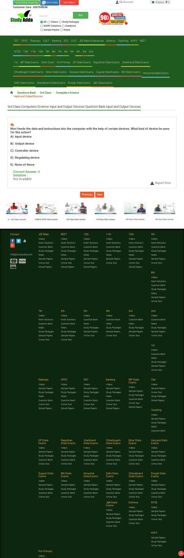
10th (40, 51)
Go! (80, 15)
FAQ (72, 475)
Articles (13, 471)
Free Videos (39, 471)
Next (99, 194)
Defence (110, 40)
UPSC (24, 40)
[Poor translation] (13, 504)
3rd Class (45, 92)
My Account (124, 2)
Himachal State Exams (156, 73)
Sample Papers (49, 29)
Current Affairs (166, 468)
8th (54, 51)
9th (47, 51)
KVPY (134, 40)
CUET (46, 40)
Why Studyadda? (60, 475)
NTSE (17, 51)
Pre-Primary (63, 62)
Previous (87, 194)
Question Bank (45, 247)
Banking (56, 40)
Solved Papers (45, 267)
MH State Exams (131, 72)
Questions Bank (26, 92)
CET (16, 40)
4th (78, 51)
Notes (65, 29)
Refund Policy (139, 475)
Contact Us (15, 475)
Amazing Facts (26, 471)
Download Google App (28, 2)
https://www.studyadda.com (45, 468)
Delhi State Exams (24, 82)
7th (60, 51)
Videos (52, 21)
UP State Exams (82, 62)
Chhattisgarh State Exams (28, 72)
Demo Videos (50, 3)
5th (72, 51)
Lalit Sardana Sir (82, 475)
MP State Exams (29, 62)
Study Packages (69, 21)
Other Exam (47, 62)
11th (33, 51)
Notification (47, 475)
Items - (160, 2)
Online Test (43, 263)
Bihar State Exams (56, 72)
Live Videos (69, 2)
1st (16, 62)
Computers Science (67, 92)
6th (66, 51)
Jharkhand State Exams (135, 62)
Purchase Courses (99, 475)
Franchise (113, 475)
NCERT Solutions (50, 25)
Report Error (160, 183)
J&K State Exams (102, 82)
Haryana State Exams (81, 72)
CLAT (74, 40)
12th (25, 51)
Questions (69, 25)
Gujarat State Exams (107, 72)
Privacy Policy (125, 475)
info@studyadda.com (20, 255)
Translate (22, 484)
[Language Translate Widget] (17, 481)
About (30, 475)
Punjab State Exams (79, 82)
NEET (143, 40)
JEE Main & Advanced (91, 40)
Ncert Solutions (45, 243)
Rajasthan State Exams (106, 62)
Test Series (87, 468)
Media (37, 475)
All (43, 21)
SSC (66, 40)
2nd (91, 51)
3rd (84, 51)
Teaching (123, 40)
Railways (35, 40)
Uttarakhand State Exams (51, 82)
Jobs (24, 475)
